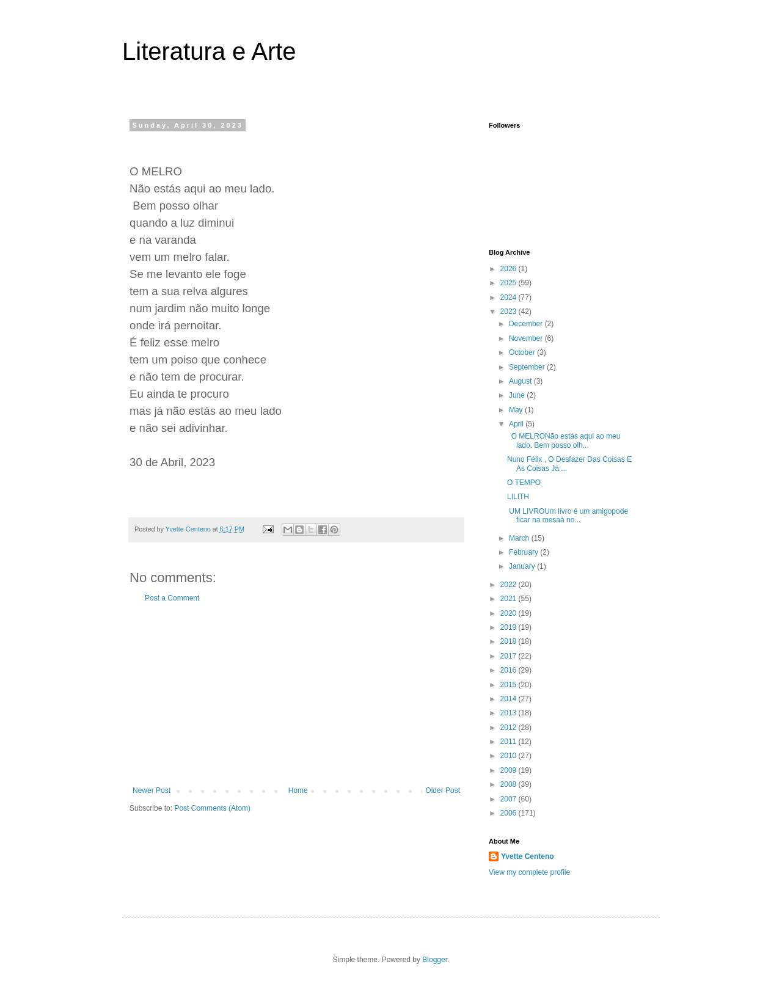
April (517, 424)
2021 (509, 598)
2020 (509, 613)
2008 (509, 784)
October (523, 352)
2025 (509, 283)
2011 (509, 741)
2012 (509, 727)
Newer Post (151, 790)
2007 (509, 799)
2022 (509, 584)
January (523, 566)
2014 (509, 699)
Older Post (442, 790)
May (517, 410)
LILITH (518, 496)
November (527, 338)
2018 (509, 641)
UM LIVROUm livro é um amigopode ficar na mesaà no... (567, 515)
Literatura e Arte (209, 51)
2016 (509, 670)
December (527, 323)
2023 (509, 311)
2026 (509, 269)
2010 (509, 755)
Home (298, 790)
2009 (509, 770)
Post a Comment (172, 598)
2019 (509, 627)
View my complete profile (529, 872)
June (518, 395)
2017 (509, 656)
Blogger (434, 959)
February (524, 552)
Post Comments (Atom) (212, 808)
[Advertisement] (296, 694)
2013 (509, 713)
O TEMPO (524, 482)
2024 (509, 297)
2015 (509, 685)
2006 (509, 813)
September (528, 367)
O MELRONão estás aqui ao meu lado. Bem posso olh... (563, 440)
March (520, 538)
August (521, 381)
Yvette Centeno (527, 856)
